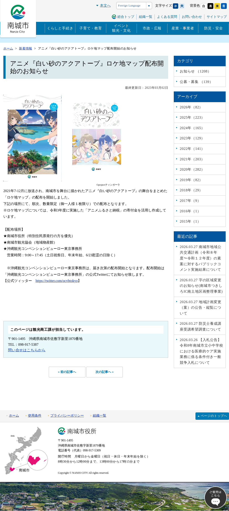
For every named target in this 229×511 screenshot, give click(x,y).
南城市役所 (81, 431)
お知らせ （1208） (195, 71)
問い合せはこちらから (27, 350)
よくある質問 (167, 17)
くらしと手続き (60, 28)
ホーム (14, 416)
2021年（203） (192, 159)
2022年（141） (192, 149)
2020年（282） (192, 169)
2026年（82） (191, 107)
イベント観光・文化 (121, 28)
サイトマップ (217, 17)
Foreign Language (129, 5)
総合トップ (125, 17)
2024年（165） (192, 128)
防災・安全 (213, 28)
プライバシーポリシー (67, 416)
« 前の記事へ (66, 372)
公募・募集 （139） (196, 82)
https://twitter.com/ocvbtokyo (57, 281)
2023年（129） (192, 138)
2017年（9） (190, 201)
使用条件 (34, 416)
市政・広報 (152, 28)
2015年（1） (190, 221)
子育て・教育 (90, 28)
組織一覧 (145, 17)
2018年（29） (191, 190)
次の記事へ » (105, 372)
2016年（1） (190, 211)
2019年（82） (191, 180)
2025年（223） (192, 117)
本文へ (105, 5)
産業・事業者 (183, 28)
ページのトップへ (214, 416)
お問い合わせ (192, 17)
